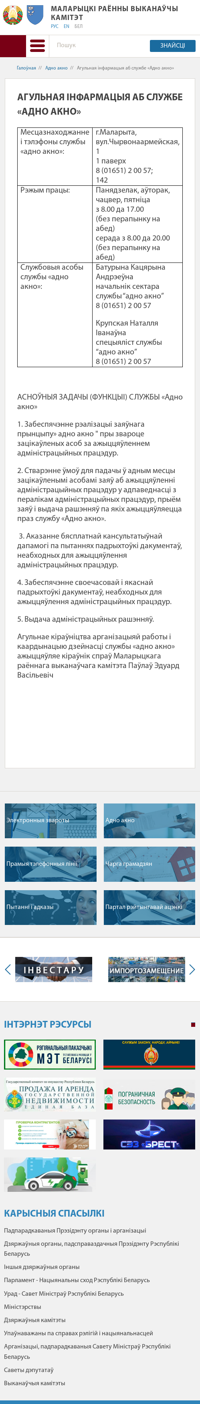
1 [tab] (193, 1025)
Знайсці (172, 46)
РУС (55, 26)
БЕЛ (79, 26)
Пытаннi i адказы (30, 907)
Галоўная (26, 68)
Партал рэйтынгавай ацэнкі (143, 907)
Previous (9, 969)
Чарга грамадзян (128, 864)
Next (190, 969)
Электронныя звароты (37, 820)
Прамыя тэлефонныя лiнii (41, 864)
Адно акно (56, 68)
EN (66, 26)
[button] (37, 46)
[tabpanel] (99, 1120)
